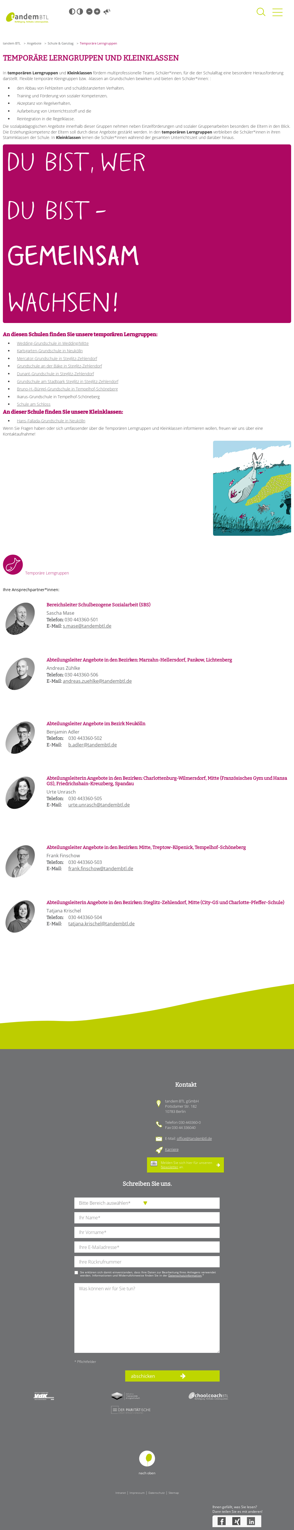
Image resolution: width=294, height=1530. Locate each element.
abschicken (143, 1376)
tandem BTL (12, 43)
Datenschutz (156, 1493)
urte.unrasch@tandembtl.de (99, 805)
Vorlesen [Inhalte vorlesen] (106, 11)
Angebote (34, 43)
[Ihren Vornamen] (147, 1232)
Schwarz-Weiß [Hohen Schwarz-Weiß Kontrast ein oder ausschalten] (72, 11)
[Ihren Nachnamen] (147, 1217)
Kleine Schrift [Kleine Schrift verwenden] (89, 11)
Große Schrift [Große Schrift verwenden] (97, 11)
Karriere (172, 1149)
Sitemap (174, 1493)
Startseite (27, 17)
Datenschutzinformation (185, 1275)
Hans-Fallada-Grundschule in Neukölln (51, 420)
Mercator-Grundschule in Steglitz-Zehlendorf (57, 358)
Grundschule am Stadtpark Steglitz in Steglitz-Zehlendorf (67, 381)
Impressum (137, 1493)
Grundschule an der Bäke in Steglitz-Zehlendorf (59, 366)
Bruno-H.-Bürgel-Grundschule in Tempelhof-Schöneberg (67, 389)
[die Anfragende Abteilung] (147, 1203)
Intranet (120, 1493)
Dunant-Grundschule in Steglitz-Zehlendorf (55, 373)
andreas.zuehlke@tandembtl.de (97, 681)
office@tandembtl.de (194, 1138)
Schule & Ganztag (61, 43)
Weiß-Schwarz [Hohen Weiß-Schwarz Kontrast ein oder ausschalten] (79, 11)
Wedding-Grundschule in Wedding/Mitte (53, 343)
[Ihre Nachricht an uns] (147, 1318)
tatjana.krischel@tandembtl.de (101, 923)
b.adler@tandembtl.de (92, 745)
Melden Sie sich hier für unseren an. (186, 1164)
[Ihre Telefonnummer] (147, 1261)
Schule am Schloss (34, 404)
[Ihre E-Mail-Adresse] (147, 1247)
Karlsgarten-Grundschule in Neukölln (50, 350)
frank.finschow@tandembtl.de (100, 868)
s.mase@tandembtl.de (87, 626)
